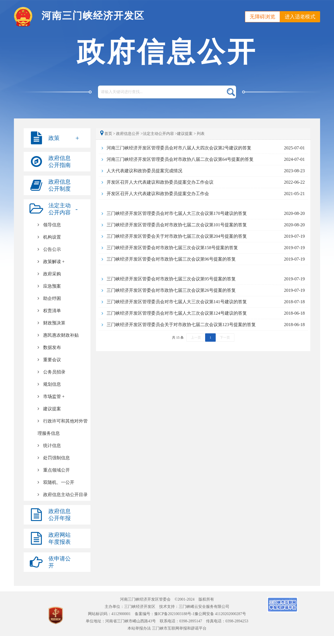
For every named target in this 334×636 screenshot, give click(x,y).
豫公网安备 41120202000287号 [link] (220, 614)
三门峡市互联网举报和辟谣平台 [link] (179, 628)
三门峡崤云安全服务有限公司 (204, 607)
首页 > (108, 134)
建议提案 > (186, 134)
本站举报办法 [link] (139, 628)
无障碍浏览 (262, 17)
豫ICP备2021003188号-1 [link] (174, 614)
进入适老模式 (300, 17)
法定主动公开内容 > (160, 134)
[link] (57, 274)
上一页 (196, 337)
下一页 (225, 337)
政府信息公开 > (129, 134)
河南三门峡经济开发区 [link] (92, 15)
